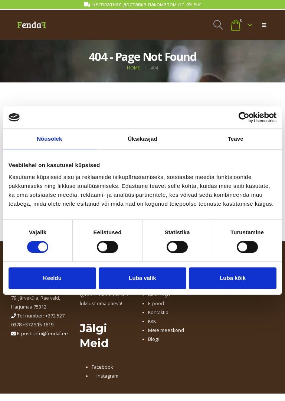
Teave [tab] (235, 139)
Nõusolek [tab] (49, 139)
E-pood (156, 303)
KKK (152, 321)
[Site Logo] (31, 25)
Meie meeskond (166, 330)
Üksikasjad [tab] (142, 139)
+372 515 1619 (38, 325)
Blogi (153, 339)
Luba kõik (233, 278)
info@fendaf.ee (50, 333)
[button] (218, 25)
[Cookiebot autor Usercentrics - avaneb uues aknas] (244, 117)
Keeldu (52, 278)
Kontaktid (158, 312)
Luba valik (142, 278)
